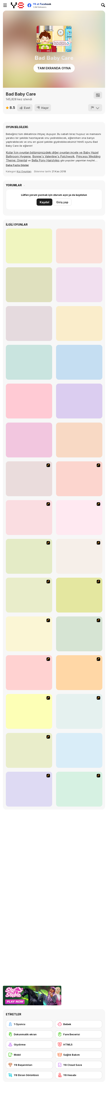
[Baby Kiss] (29, 711)
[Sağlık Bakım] (78, 1055)
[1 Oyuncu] (29, 1024)
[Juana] (29, 633)
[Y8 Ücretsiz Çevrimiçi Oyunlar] (17, 5)
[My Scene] (79, 517)
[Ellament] (79, 633)
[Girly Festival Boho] (79, 440)
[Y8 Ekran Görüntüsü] (29, 1075)
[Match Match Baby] (29, 789)
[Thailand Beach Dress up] (79, 478)
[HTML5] (78, 1044)
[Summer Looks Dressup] (79, 595)
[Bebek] (78, 1024)
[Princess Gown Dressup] (29, 556)
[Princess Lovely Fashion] (29, 401)
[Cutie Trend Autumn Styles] (79, 789)
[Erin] (29, 595)
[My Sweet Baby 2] (79, 711)
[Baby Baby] (79, 672)
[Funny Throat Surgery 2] (79, 323)
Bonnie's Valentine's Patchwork (53, 156)
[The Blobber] (79, 401)
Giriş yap (62, 202)
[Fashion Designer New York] (29, 672)
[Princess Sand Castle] (29, 323)
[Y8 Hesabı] (78, 1075)
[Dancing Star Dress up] (29, 478)
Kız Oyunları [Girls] (24, 171)
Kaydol (44, 202)
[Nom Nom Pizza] (79, 284)
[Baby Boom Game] (29, 750)
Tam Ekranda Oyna (54, 68)
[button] (17, 165)
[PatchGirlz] (79, 750)
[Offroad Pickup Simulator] (29, 440)
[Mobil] (29, 1055)
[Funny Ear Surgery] (79, 246)
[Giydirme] (29, 1044)
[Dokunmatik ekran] (29, 1034)
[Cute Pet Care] (29, 246)
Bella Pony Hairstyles (46, 160)
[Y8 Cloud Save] (78, 1065)
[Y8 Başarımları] (29, 1065)
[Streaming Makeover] (29, 284)
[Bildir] (95, 107)
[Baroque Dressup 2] (29, 517)
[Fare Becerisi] (78, 1034)
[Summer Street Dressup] (79, 556)
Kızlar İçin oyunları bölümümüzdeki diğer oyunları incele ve (44, 152)
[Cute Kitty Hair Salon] (79, 362)
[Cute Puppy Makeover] (29, 362)
